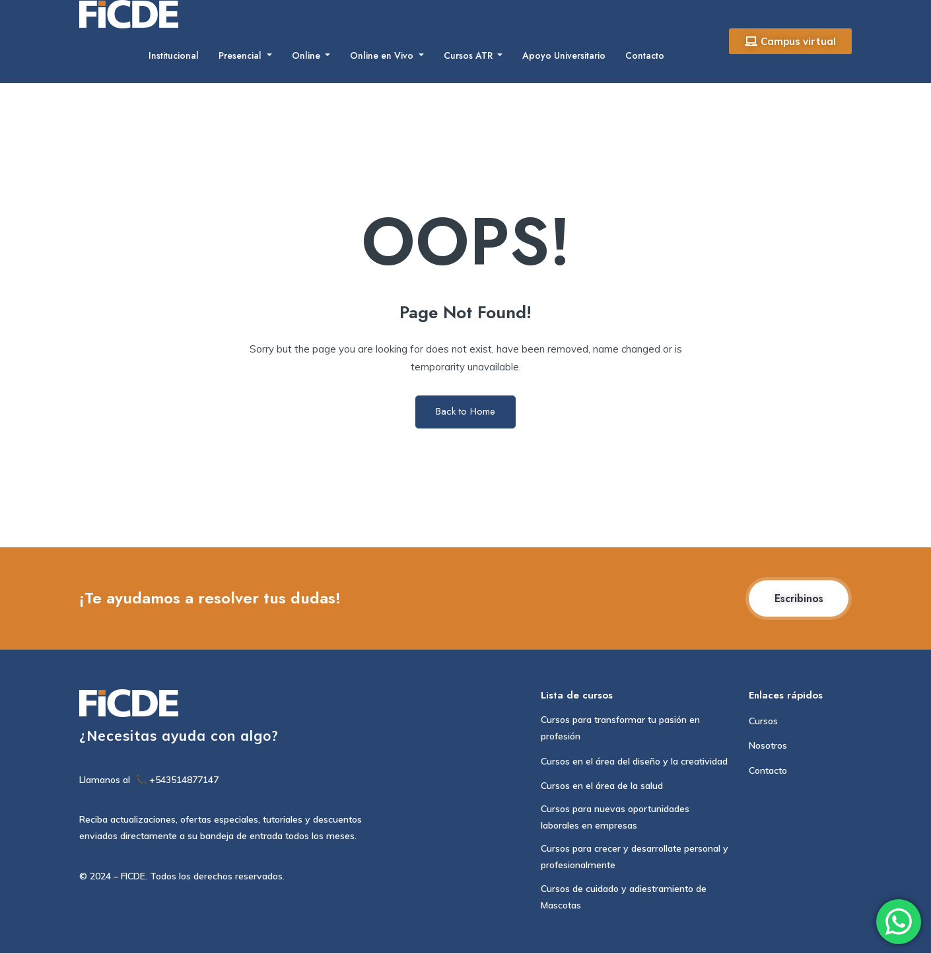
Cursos (763, 722)
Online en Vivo (383, 55)
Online (307, 55)
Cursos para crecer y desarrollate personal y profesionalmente (634, 857)
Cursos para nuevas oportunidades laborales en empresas (615, 817)
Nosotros (768, 746)
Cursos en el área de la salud (602, 786)
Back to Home (465, 411)
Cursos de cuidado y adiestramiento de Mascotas (624, 897)
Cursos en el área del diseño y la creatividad (634, 761)
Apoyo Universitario (563, 55)
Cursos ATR (469, 55)
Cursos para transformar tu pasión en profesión (620, 728)
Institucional (174, 55)
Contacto (644, 55)
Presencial (241, 55)
